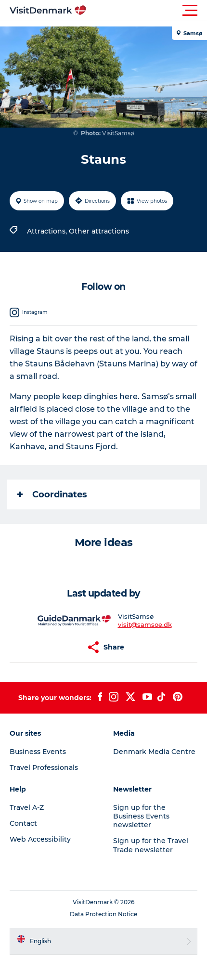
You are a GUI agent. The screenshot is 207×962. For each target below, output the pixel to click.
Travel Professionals (44, 767)
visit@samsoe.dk (145, 624)
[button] (146, 10)
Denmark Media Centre (154, 751)
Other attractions (99, 231)
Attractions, (48, 231)
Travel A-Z (27, 807)
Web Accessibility (40, 839)
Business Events (38, 751)
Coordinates (52, 494)
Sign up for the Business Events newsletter (141, 816)
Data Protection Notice (103, 914)
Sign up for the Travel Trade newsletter (150, 845)
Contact (23, 823)
